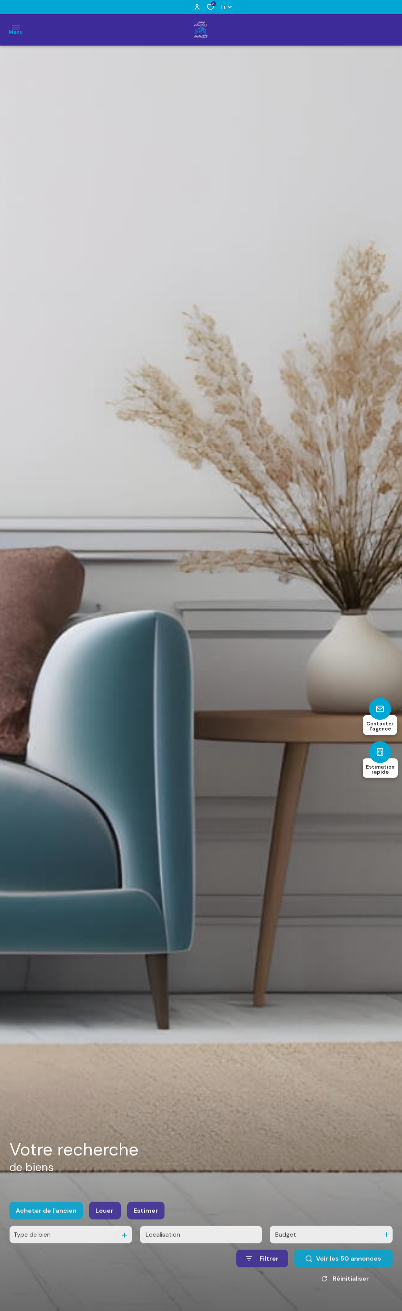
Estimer (145, 1221)
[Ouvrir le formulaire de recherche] (262, 1269)
